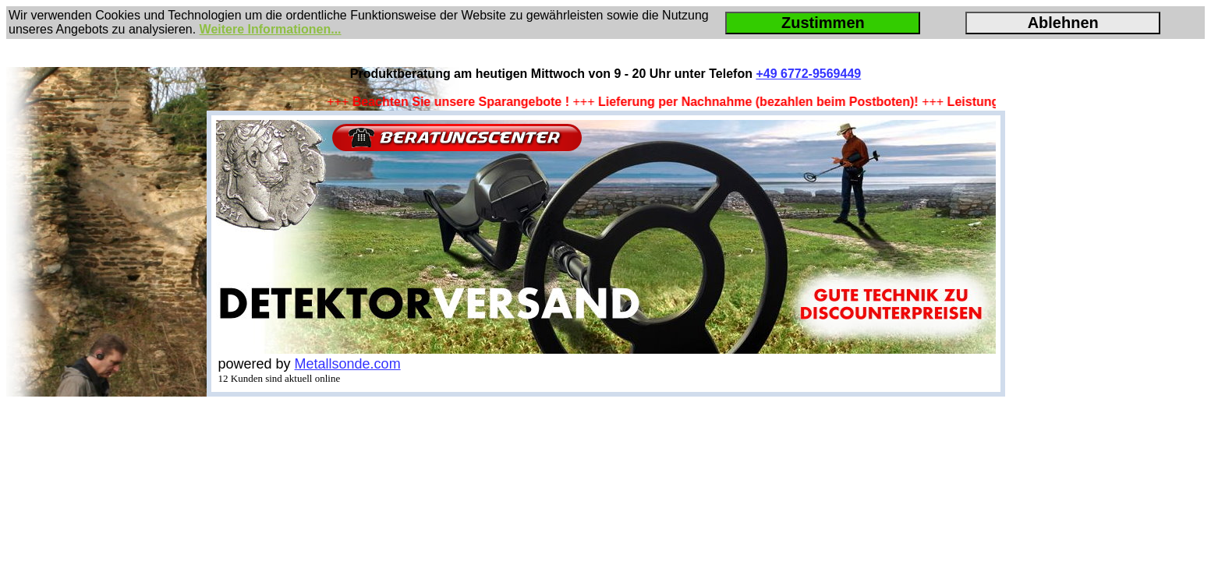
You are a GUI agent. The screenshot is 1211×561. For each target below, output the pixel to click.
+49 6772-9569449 (808, 73)
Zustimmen (823, 22)
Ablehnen (1063, 22)
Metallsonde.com (348, 364)
